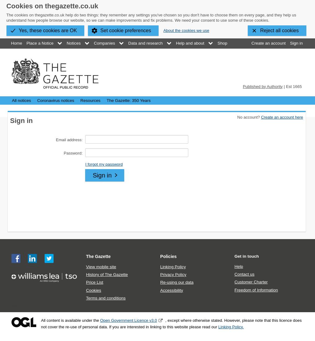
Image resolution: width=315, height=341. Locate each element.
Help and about (190, 43)
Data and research (145, 43)
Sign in (296, 43)
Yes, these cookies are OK (48, 30)
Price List (94, 282)
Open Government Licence (23, 322)
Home (16, 43)
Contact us (244, 274)
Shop (222, 43)
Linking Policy (173, 266)
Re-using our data (176, 282)
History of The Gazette (107, 274)
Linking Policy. (231, 327)
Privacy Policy (173, 274)
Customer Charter (251, 282)
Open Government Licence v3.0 (128, 320)
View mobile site (101, 266)
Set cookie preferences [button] (125, 30)
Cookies (93, 290)
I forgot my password (104, 164)
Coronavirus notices (55, 100)
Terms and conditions (106, 298)
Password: (73, 153)
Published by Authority (263, 86)
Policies (168, 256)
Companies (104, 43)
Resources (91, 100)
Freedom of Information (256, 290)
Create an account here (282, 117)
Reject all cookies (279, 30)
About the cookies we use (186, 30)
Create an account (269, 43)
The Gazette (98, 256)
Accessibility (171, 290)
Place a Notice (40, 43)
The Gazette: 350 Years (129, 100)
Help (238, 266)
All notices (21, 100)
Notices (74, 43)
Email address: (69, 140)
